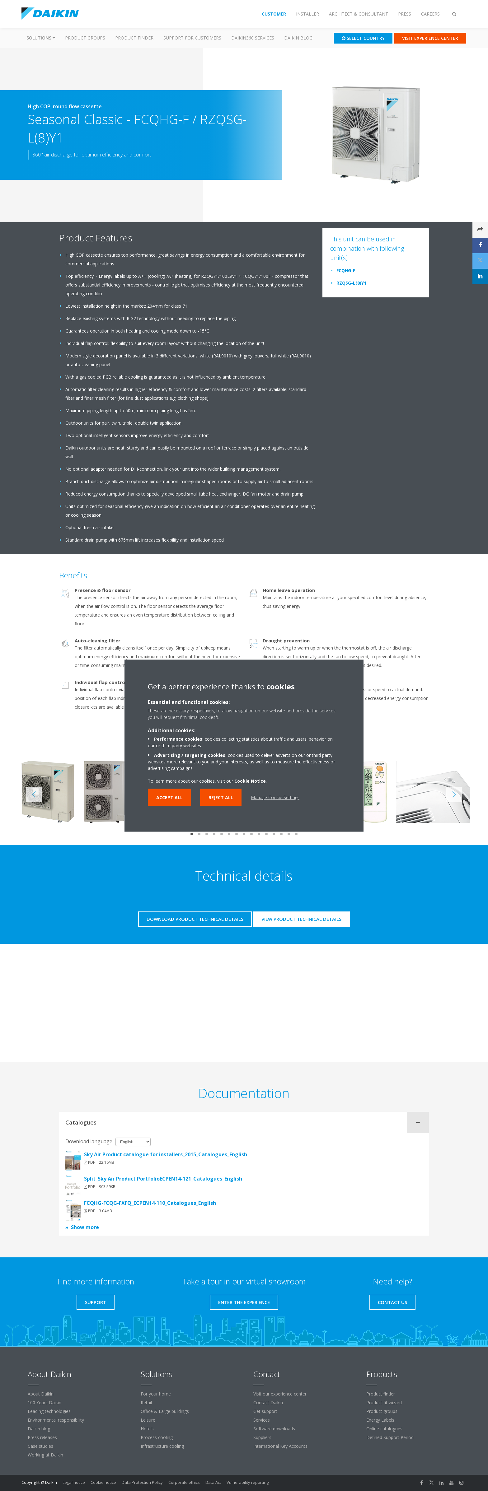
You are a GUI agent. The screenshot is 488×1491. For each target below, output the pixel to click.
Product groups (85, 38)
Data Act (213, 1482)
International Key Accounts (280, 1446)
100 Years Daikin (44, 1402)
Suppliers (262, 1437)
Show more (85, 1227)
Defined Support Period (390, 1437)
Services (261, 1420)
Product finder (134, 38)
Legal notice (74, 1482)
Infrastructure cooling (162, 1446)
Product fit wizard (384, 1402)
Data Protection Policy (142, 1482)
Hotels (147, 1429)
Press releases (42, 1437)
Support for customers (192, 38)
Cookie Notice (250, 781)
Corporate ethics (184, 1482)
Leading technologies (49, 1411)
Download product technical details (195, 919)
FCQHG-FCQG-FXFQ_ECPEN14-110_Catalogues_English (150, 1203)
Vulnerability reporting (248, 1482)
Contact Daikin (268, 1402)
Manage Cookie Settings (275, 797)
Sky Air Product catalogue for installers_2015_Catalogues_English (165, 1154)
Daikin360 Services (252, 38)
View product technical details (301, 919)
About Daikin (41, 1394)
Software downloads (274, 1429)
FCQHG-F (345, 270)
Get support (265, 1411)
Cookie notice (103, 1482)
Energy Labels (380, 1420)
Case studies (40, 1446)
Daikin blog (298, 38)
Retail (146, 1402)
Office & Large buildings (165, 1411)
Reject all (221, 797)
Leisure (148, 1420)
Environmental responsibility (56, 1420)
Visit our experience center (280, 1394)
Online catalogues (384, 1429)
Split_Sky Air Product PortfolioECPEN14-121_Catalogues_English (163, 1178)
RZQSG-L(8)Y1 (351, 283)
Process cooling (157, 1437)
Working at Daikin (45, 1455)
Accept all (169, 797)
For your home (156, 1394)
